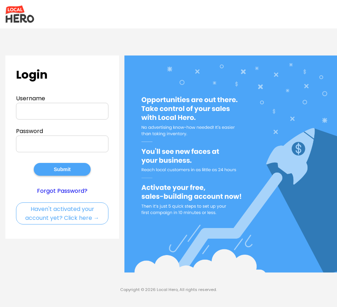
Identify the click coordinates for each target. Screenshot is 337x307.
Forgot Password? (62, 191)
